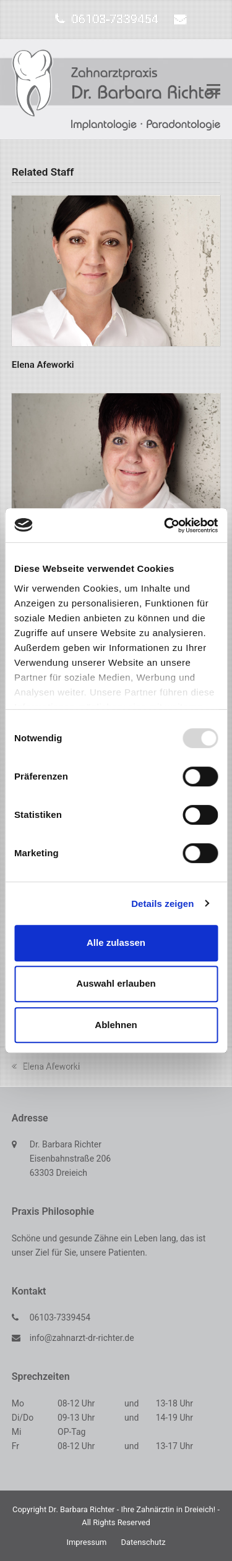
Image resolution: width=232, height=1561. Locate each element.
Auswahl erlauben (115, 983)
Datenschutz (143, 1542)
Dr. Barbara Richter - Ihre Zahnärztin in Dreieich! (131, 1509)
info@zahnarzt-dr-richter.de (82, 1338)
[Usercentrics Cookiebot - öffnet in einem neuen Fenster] (165, 525)
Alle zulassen (116, 942)
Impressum (86, 1542)
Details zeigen (162, 903)
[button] (213, 89)
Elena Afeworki (43, 364)
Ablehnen (116, 1024)
